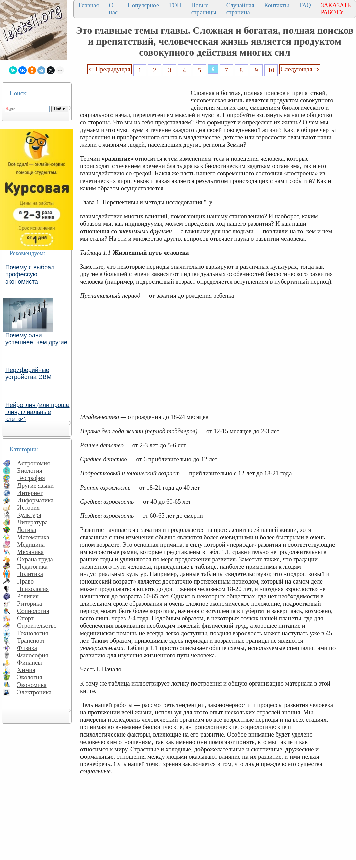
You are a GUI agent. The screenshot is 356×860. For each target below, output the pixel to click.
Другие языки (35, 485)
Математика (33, 537)
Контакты (276, 5)
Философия (32, 655)
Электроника (34, 692)
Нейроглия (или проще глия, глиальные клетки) (37, 412)
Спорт (25, 618)
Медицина (31, 544)
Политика (30, 573)
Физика (27, 647)
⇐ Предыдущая (109, 69)
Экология (29, 677)
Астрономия (33, 463)
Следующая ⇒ (300, 69)
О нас (113, 9)
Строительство (37, 625)
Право (25, 581)
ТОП (175, 5)
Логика (26, 529)
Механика (30, 551)
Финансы (29, 662)
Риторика (29, 603)
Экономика (32, 684)
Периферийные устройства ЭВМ (28, 374)
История (28, 507)
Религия (28, 596)
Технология (32, 633)
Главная (89, 5)
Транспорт (31, 640)
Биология (29, 470)
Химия (26, 669)
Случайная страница (240, 9)
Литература (32, 522)
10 (271, 70)
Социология (33, 610)
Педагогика (32, 566)
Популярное (143, 5)
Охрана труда (35, 559)
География (31, 478)
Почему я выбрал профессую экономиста (30, 274)
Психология (33, 588)
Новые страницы (203, 9)
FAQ (305, 5)
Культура (29, 514)
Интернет (30, 492)
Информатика (35, 500)
